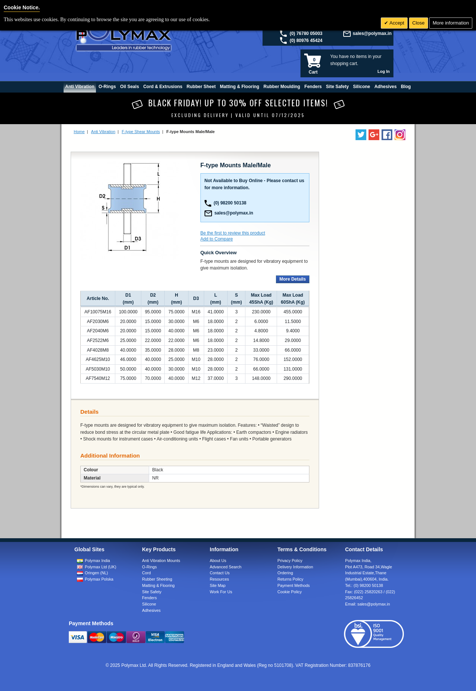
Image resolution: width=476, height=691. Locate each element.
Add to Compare (216, 239)
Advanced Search (225, 567)
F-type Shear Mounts (141, 131)
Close (418, 23)
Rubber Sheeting (157, 579)
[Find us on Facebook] (387, 134)
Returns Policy (290, 579)
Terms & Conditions (302, 549)
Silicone (149, 604)
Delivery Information (295, 567)
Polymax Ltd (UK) (100, 567)
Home (79, 131)
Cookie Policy (289, 592)
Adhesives (151, 610)
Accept (396, 23)
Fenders (149, 597)
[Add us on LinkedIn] (374, 134)
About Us (218, 560)
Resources (219, 579)
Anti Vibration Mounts (161, 560)
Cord (146, 573)
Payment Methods (293, 585)
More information (450, 23)
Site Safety (151, 592)
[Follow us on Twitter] (361, 134)
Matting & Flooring (158, 585)
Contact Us (219, 573)
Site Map (218, 585)
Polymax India (97, 560)
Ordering (285, 573)
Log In (383, 71)
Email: (367, 604)
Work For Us (221, 592)
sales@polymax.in (372, 33)
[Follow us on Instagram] (400, 134)
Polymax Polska (99, 579)
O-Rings (149, 567)
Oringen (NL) (96, 573)
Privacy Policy (289, 560)
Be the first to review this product (232, 233)
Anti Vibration (103, 131)
